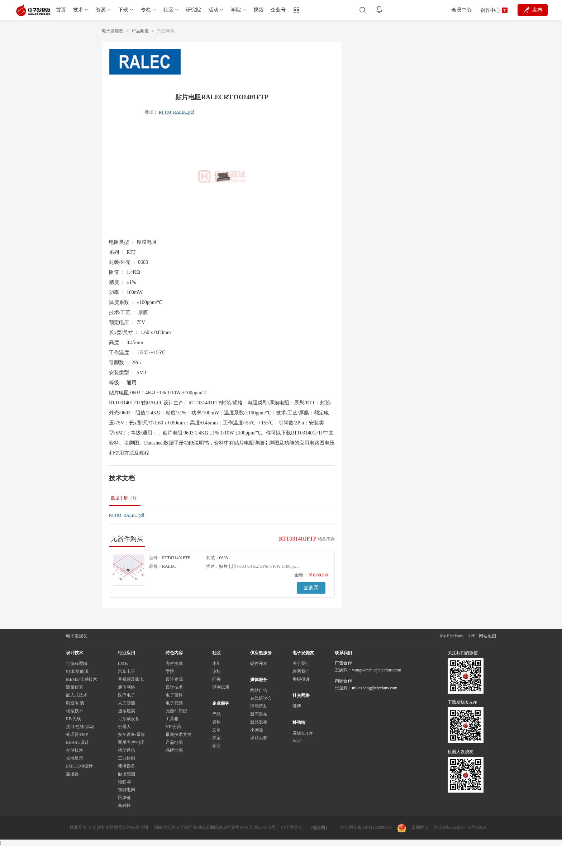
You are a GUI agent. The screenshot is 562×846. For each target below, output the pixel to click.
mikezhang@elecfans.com (374, 687)
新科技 (124, 805)
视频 (258, 10)
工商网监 (413, 827)
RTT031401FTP (176, 557)
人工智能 (126, 702)
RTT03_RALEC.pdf (176, 112)
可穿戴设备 (128, 718)
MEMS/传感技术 (81, 679)
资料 (216, 721)
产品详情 (165, 30)
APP (471, 635)
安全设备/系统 (131, 734)
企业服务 (220, 703)
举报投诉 (301, 679)
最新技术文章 (178, 734)
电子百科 (174, 695)
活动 (213, 10)
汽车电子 (126, 671)
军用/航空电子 (131, 742)
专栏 (146, 10)
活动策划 (258, 706)
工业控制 (126, 758)
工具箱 (172, 718)
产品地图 (174, 742)
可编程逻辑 (76, 663)
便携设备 (126, 766)
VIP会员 (173, 726)
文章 (216, 729)
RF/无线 (73, 718)
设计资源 (174, 679)
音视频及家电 (131, 679)
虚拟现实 (126, 710)
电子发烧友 (112, 30)
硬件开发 (258, 663)
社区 (168, 10)
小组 (216, 663)
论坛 (216, 671)
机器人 (124, 726)
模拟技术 (74, 710)
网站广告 (258, 690)
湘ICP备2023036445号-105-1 (460, 827)
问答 (216, 679)
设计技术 (174, 687)
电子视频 (174, 702)
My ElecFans (451, 635)
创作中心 (490, 10)
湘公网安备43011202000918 (366, 827)
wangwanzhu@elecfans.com (376, 669)
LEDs (123, 663)
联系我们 (301, 671)
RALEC (169, 566)
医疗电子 (126, 695)
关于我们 (301, 663)
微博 (296, 706)
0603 (223, 557)
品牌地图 (174, 750)
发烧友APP (302, 733)
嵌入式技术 (76, 695)
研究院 (193, 10)
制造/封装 (75, 702)
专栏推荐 (174, 663)
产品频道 (140, 30)
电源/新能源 (77, 671)
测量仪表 (74, 687)
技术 (78, 10)
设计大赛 (258, 737)
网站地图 (487, 635)
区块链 (124, 797)
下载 (123, 10)
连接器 (72, 773)
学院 (236, 10)
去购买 (311, 587)
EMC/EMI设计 (79, 766)
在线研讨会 (261, 698)
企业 (216, 745)
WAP (296, 740)
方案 (216, 737)
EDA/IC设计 (77, 742)
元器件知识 (176, 710)
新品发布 (258, 721)
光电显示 (74, 758)
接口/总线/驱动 (80, 726)
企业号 (278, 10)
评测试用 (220, 687)
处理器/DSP (77, 734)
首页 (61, 10)
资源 (101, 10)
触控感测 (126, 773)
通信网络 (126, 687)
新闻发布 (258, 714)
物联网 (124, 781)
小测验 (256, 729)
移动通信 (126, 750)
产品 (216, 714)
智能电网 (126, 789)
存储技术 (74, 750)
